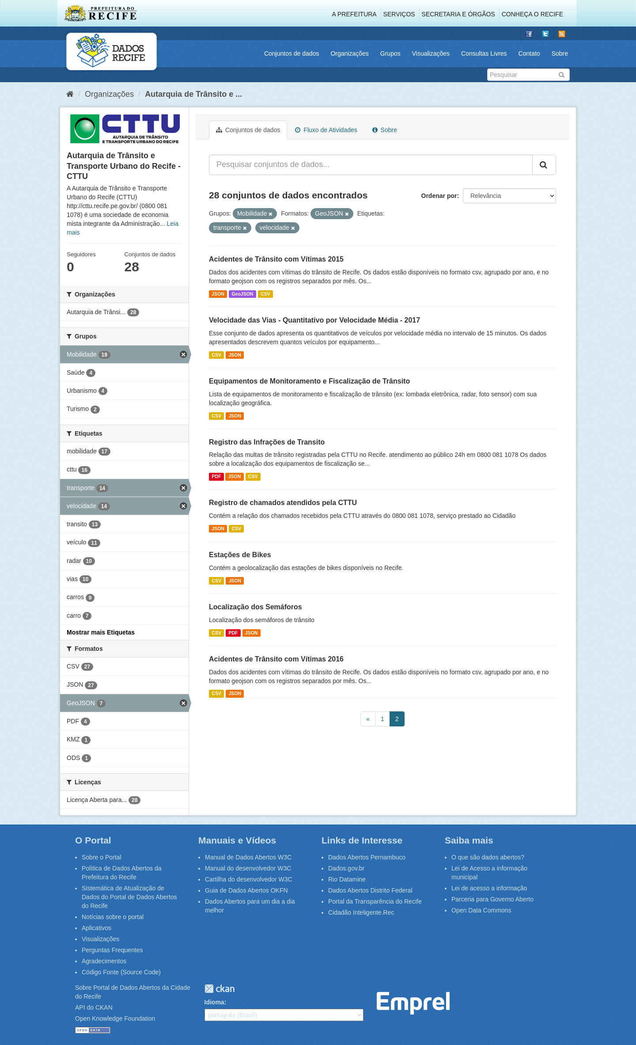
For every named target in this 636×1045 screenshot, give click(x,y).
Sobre (560, 53)
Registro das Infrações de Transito (267, 442)
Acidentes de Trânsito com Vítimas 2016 (276, 659)
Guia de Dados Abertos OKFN (246, 890)
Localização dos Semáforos (255, 607)
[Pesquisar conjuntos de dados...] (371, 165)
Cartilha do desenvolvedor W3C (248, 879)
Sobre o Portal (101, 857)
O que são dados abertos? (487, 857)
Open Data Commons (481, 910)
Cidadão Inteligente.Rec (361, 912)
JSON (218, 293)
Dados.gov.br (346, 868)
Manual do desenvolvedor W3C (248, 868)
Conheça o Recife (532, 14)
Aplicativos (96, 927)
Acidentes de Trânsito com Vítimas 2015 (276, 259)
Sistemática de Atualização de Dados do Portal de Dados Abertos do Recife (129, 897)
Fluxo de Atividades (326, 129)
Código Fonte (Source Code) (121, 972)
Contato (529, 53)
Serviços (399, 14)
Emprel (413, 1003)
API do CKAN (94, 1007)
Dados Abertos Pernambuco (366, 857)
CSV (265, 293)
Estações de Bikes (240, 555)
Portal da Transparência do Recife (375, 901)
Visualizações (431, 53)
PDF (216, 476)
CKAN (219, 988)
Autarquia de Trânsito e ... (193, 94)
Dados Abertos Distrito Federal (370, 890)
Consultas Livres (484, 53)
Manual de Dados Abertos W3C (248, 857)
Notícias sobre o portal (113, 916)
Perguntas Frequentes (112, 950)
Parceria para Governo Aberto (492, 899)
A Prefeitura (354, 14)
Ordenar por (439, 195)
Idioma (214, 1002)
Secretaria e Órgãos (458, 14)
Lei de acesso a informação (489, 888)
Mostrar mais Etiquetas (101, 632)
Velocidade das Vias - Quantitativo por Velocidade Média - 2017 (314, 320)
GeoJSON (242, 293)
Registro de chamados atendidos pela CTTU (283, 502)
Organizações (349, 53)
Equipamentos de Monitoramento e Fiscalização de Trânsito (309, 381)
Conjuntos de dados (291, 53)
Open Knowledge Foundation (115, 1018)
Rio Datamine (347, 879)
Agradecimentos (104, 961)
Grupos (390, 53)
